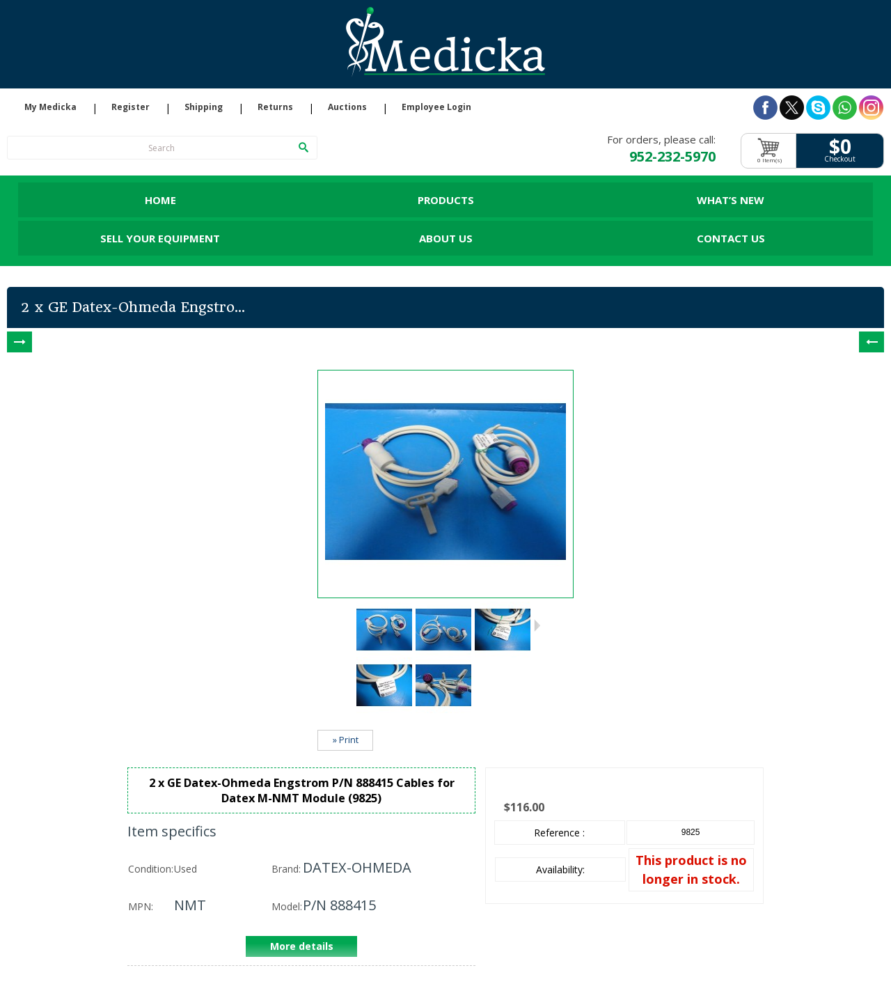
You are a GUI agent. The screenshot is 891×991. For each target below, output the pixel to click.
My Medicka (50, 107)
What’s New (730, 200)
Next (537, 625)
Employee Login (436, 107)
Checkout (839, 159)
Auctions (347, 107)
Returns (275, 107)
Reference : (559, 832)
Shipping (203, 107)
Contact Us (731, 238)
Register (130, 107)
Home (160, 200)
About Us (446, 238)
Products (446, 200)
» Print (345, 740)
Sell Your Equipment (160, 238)
